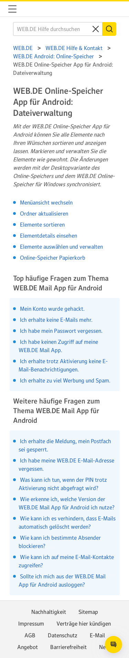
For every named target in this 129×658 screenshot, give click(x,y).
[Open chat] (113, 644)
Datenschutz (62, 635)
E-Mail (97, 635)
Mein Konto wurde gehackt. (52, 308)
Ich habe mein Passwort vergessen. (61, 330)
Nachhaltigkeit (48, 611)
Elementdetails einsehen (48, 235)
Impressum (31, 623)
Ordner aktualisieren (44, 213)
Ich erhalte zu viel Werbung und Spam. (64, 380)
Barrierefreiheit (68, 647)
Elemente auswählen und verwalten (61, 246)
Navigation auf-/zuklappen (12, 8)
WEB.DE (28, 8)
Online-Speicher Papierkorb (52, 257)
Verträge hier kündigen (83, 623)
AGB (29, 635)
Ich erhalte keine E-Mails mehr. (56, 319)
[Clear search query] (96, 29)
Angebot (27, 647)
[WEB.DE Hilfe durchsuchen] (58, 29)
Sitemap (88, 611)
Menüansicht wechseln (46, 202)
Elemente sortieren (42, 224)
